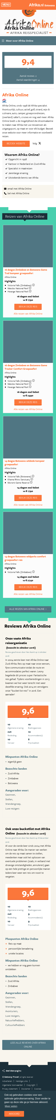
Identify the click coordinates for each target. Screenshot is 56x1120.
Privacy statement (10, 1088)
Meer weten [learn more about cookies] (11, 1106)
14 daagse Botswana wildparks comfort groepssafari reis (25, 558)
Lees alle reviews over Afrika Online (28, 1044)
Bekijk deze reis (28, 306)
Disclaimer (25, 1088)
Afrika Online (15, 95)
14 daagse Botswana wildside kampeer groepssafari (25, 462)
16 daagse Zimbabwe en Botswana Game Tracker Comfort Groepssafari (26, 367)
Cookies (37, 1088)
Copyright (31, 1085)
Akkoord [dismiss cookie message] (14, 1113)
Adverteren (7, 1081)
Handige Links (22, 1081)
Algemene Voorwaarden (12, 1085)
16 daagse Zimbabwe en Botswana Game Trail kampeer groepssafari (26, 271)
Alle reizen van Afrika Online (28, 313)
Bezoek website (16, 143)
